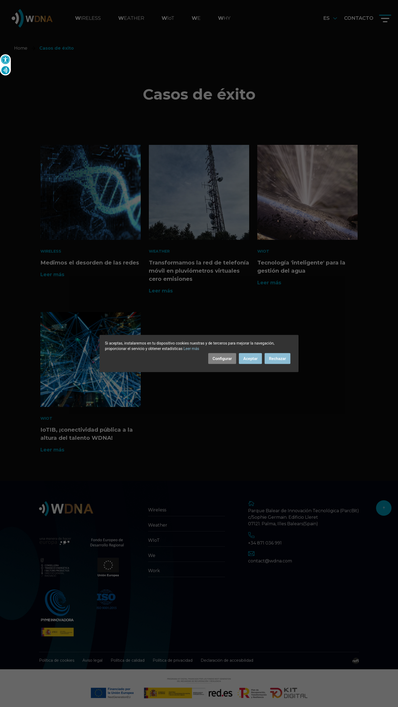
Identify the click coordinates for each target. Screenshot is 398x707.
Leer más (191, 348)
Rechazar (277, 358)
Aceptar (250, 358)
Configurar (222, 358)
